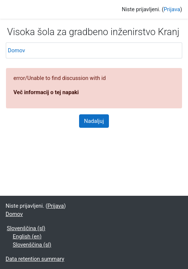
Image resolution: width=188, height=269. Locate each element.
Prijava (172, 9)
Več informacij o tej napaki (46, 92)
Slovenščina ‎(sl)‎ (26, 228)
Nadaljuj (94, 121)
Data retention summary (35, 259)
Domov (16, 50)
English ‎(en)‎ (27, 236)
